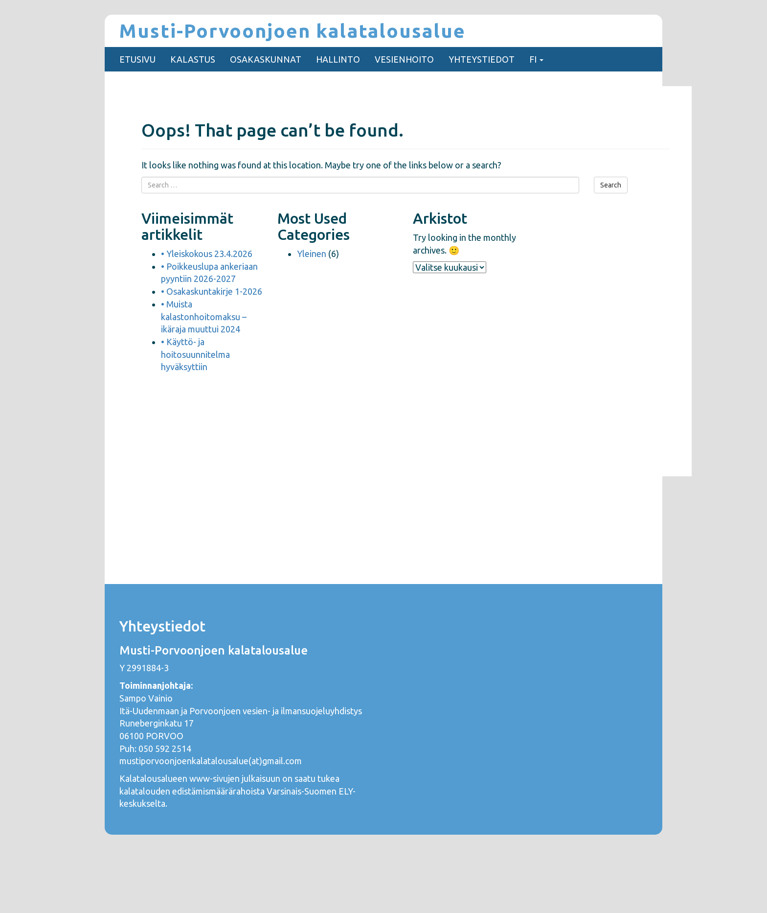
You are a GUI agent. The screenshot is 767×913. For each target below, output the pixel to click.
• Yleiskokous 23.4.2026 (206, 253)
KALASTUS (192, 59)
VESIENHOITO (404, 59)
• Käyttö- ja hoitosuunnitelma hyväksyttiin (195, 354)
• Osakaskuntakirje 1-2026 (211, 291)
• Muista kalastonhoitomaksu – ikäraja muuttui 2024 (204, 316)
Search (610, 185)
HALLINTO (338, 59)
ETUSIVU (137, 59)
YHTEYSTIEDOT (482, 59)
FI (536, 59)
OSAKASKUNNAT (265, 59)
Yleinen (311, 253)
